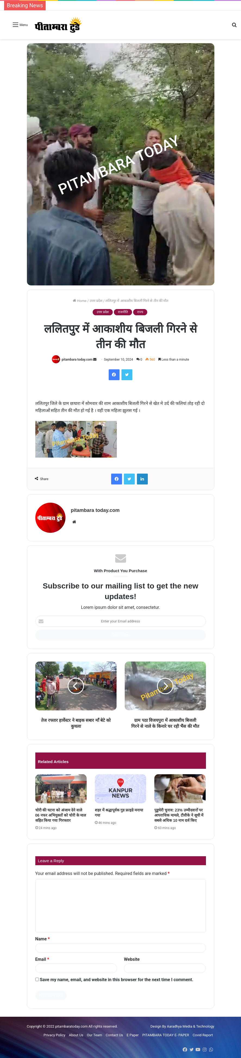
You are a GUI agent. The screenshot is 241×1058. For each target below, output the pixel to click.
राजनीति (123, 312)
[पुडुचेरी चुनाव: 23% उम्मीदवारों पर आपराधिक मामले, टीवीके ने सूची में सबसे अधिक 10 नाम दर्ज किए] (180, 788)
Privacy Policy (54, 1035)
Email (42, 959)
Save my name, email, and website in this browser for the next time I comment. (116, 979)
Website (132, 959)
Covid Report (203, 1035)
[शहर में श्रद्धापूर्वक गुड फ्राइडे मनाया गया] (120, 788)
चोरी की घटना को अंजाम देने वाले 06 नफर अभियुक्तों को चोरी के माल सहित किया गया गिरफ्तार (60, 815)
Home (79, 301)
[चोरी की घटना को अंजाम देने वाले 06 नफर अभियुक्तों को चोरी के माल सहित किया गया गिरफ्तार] (61, 788)
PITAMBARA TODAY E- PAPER (165, 1035)
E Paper (133, 1035)
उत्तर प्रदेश (96, 301)
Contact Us (114, 1035)
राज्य (140, 312)
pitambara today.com (77, 359)
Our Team (94, 1035)
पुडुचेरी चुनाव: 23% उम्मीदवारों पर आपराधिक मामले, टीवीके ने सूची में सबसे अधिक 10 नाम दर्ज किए (178, 815)
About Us (76, 1035)
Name (42, 939)
